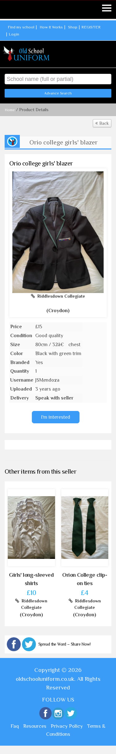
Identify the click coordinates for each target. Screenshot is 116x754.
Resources (34, 726)
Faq (15, 726)
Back (102, 123)
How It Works (51, 27)
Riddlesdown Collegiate (58, 296)
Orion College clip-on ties (84, 579)
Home (10, 109)
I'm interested (55, 417)
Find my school (21, 27)
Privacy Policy (67, 726)
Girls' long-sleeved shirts (31, 579)
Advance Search (58, 93)
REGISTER (91, 27)
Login (14, 33)
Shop (72, 27)
